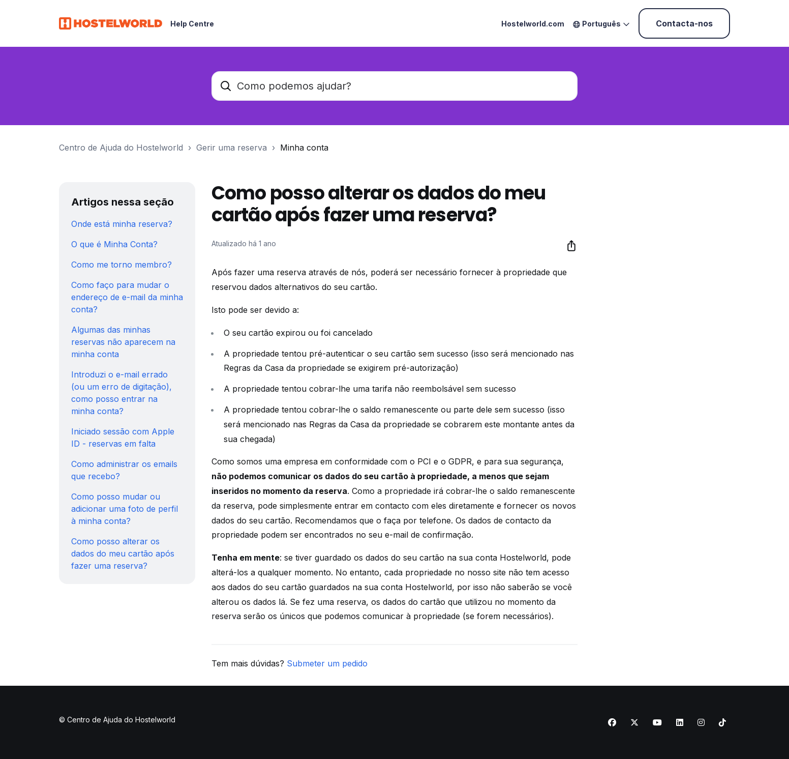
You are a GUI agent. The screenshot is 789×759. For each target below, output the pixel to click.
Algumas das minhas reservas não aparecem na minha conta (123, 342)
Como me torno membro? (121, 264)
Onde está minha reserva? (121, 224)
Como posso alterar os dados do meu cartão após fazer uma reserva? (122, 553)
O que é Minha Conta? (114, 244)
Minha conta (304, 147)
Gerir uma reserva (231, 147)
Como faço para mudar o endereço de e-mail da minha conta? (127, 297)
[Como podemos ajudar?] (394, 86)
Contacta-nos (684, 23)
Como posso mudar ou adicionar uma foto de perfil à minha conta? (124, 508)
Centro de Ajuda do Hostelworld (121, 147)
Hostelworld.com (532, 23)
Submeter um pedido (327, 663)
